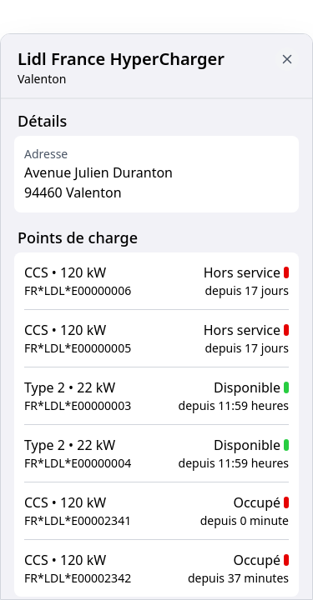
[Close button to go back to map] (287, 59)
